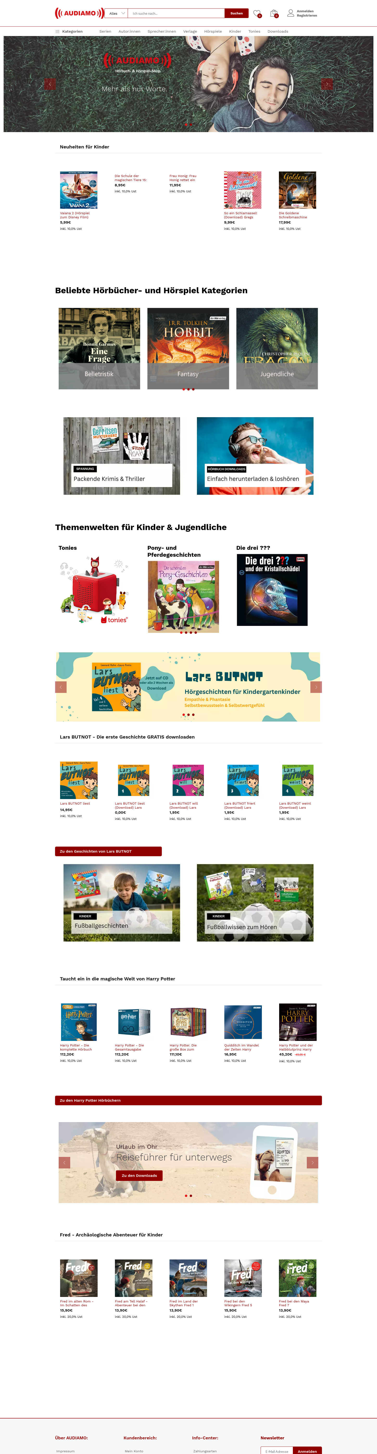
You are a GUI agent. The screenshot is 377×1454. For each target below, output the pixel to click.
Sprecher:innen (162, 31)
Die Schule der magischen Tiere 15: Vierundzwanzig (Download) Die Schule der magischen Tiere (131, 178)
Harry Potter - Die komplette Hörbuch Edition (76, 1047)
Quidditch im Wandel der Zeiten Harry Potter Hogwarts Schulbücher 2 (241, 1047)
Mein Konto (134, 1451)
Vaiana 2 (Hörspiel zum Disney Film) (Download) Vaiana (75, 215)
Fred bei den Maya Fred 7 (294, 1302)
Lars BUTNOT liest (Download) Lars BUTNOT (130, 805)
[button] (186, 124)
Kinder (235, 31)
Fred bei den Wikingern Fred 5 (238, 1302)
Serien (105, 31)
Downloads (278, 31)
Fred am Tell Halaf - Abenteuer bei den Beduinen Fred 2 (131, 1302)
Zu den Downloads (139, 1175)
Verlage (190, 31)
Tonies (254, 31)
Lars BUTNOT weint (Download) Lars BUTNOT (295, 805)
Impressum (65, 1451)
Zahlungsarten (205, 1451)
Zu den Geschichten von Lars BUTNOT (96, 850)
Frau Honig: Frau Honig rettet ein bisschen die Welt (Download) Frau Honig (184, 178)
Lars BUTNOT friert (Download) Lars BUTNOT (239, 805)
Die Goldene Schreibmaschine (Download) (293, 215)
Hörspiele (213, 31)
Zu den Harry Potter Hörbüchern (90, 1100)
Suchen (237, 13)
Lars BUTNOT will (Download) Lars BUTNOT (184, 805)
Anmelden (305, 11)
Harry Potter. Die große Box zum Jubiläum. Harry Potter (183, 1047)
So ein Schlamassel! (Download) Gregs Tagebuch (240, 215)
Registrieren (307, 15)
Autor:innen (129, 31)
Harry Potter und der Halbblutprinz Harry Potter (296, 1047)
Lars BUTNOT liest (75, 803)
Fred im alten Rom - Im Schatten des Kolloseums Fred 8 (77, 1302)
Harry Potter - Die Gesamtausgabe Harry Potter (129, 1047)
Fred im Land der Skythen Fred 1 (184, 1302)
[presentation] (50, 84)
